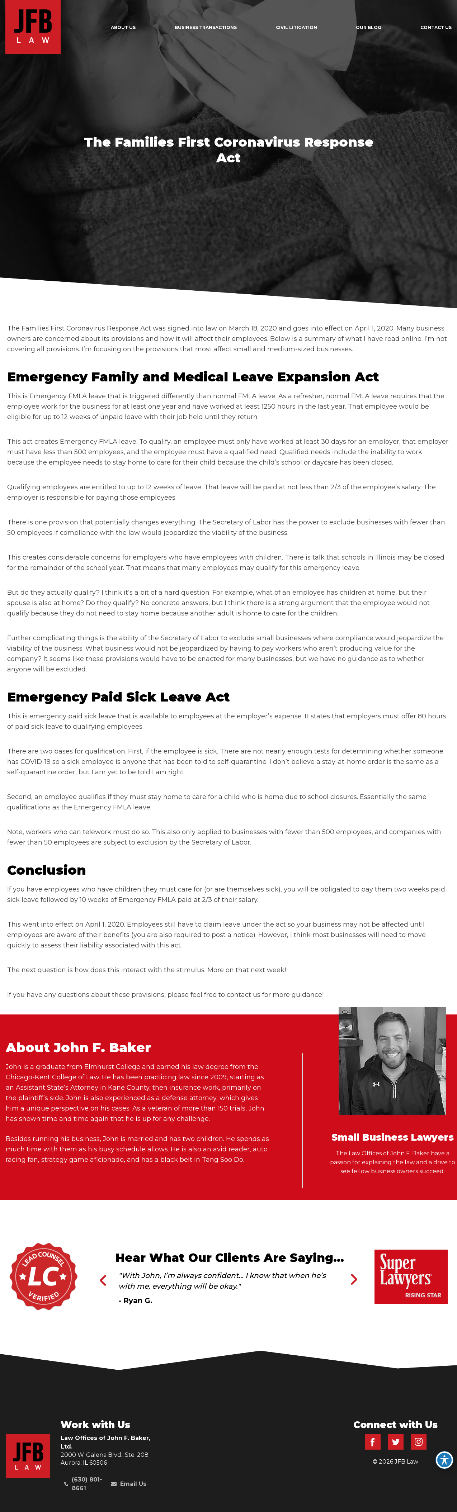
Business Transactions (206, 27)
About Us (123, 27)
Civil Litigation (296, 27)
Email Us (128, 1483)
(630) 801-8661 (83, 1484)
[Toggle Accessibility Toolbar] (444, 1460)
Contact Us (436, 27)
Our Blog (368, 27)
